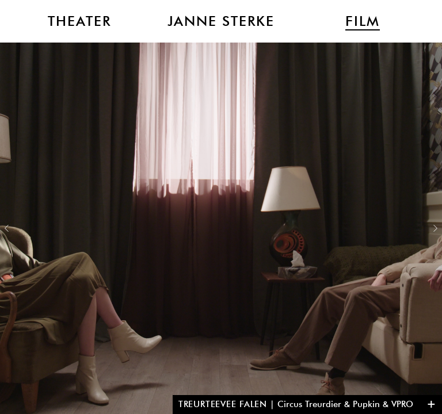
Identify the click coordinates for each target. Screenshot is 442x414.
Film (362, 21)
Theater (79, 21)
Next (435, 228)
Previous (6, 228)
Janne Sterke (221, 21)
